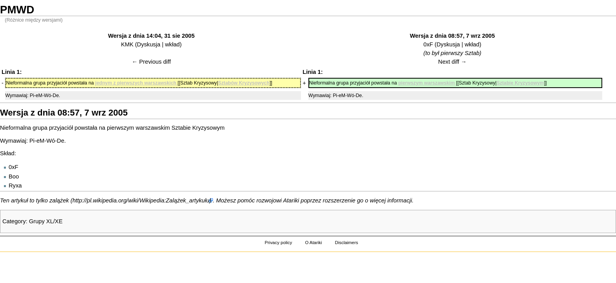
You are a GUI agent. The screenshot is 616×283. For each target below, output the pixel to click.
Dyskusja (148, 44)
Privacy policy (278, 242)
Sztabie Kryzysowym (198, 128)
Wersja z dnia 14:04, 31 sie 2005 (151, 36)
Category (14, 221)
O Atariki (313, 242)
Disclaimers (346, 242)
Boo (14, 176)
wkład (172, 44)
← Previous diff (151, 62)
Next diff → (452, 62)
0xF (428, 44)
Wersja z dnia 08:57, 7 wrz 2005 (452, 36)
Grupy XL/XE (46, 221)
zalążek (59, 200)
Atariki (291, 200)
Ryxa (15, 185)
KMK (127, 44)
